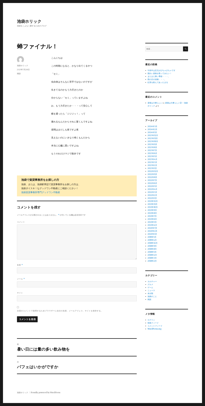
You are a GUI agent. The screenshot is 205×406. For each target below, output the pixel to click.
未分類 (150, 293)
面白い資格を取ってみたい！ (160, 73)
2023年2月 (152, 165)
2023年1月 (152, 168)
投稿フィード (153, 323)
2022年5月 (152, 186)
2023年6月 (152, 153)
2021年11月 (152, 204)
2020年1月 (152, 234)
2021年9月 (152, 210)
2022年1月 (152, 198)
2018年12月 (153, 243)
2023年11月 (153, 138)
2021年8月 (152, 213)
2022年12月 (153, 171)
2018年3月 (152, 258)
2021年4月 (152, 225)
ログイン (151, 320)
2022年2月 (152, 195)
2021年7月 (152, 216)
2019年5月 (152, 237)
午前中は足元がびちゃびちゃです (161, 70)
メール (21, 279)
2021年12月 (153, 201)
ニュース (151, 290)
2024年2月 (152, 129)
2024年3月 (152, 126)
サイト (20, 293)
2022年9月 (152, 174)
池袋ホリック (29, 21)
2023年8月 (152, 147)
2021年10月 (153, 207)
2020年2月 (152, 231)
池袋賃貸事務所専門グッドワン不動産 (40, 192)
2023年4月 (152, 159)
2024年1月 (152, 132)
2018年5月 (152, 252)
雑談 (19, 73)
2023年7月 (152, 150)
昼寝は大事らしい (155, 103)
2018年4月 (152, 255)
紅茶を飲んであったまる (158, 82)
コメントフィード (155, 326)
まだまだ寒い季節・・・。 (159, 76)
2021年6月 (152, 219)
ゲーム (150, 287)
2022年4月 (152, 189)
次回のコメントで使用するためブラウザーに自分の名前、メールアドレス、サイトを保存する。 (60, 311)
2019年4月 (152, 240)
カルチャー (152, 281)
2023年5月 (152, 156)
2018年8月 (152, 249)
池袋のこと (152, 296)
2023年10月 (153, 141)
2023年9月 (152, 144)
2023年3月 (152, 162)
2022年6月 (152, 183)
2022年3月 (152, 192)
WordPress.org (155, 329)
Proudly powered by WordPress (45, 392)
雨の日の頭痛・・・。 (157, 79)
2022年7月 (152, 180)
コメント (21, 222)
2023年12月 (153, 135)
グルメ (150, 284)
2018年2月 (152, 261)
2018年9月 (152, 246)
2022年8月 (152, 177)
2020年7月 (152, 228)
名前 (20, 265)
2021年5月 (152, 222)
